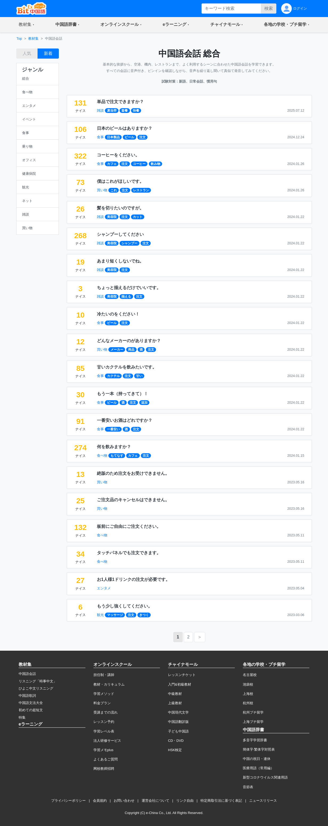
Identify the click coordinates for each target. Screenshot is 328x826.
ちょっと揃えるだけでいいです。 (129, 287)
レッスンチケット (182, 675)
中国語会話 (27, 674)
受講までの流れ (105, 712)
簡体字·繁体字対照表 (259, 749)
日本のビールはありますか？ (124, 128)
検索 (268, 8)
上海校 (248, 694)
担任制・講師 (103, 675)
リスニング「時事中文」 (38, 681)
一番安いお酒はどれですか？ (124, 420)
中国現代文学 (178, 712)
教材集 (33, 39)
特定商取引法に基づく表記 (221, 801)
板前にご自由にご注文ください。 (129, 526)
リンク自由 (185, 801)
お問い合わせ (124, 801)
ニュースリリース (263, 801)
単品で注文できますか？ (120, 101)
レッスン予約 (103, 722)
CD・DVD (176, 741)
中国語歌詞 (27, 696)
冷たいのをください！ (118, 314)
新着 (48, 53)
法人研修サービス (107, 741)
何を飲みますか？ (114, 446)
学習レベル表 (103, 731)
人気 (27, 53)
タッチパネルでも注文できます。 (129, 552)
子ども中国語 (178, 731)
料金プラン (102, 703)
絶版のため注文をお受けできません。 (133, 473)
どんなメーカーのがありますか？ (129, 340)
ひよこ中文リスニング (36, 688)
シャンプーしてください (120, 234)
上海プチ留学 (253, 722)
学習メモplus (103, 750)
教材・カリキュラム (109, 684)
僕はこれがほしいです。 (120, 181)
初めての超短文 (31, 710)
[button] (26, 25)
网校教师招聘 (103, 769)
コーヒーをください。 (118, 155)
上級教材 (175, 703)
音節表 (248, 787)
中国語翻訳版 (178, 722)
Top (19, 39)
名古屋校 (250, 675)
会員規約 (100, 801)
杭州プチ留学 (253, 712)
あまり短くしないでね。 (120, 261)
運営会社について (155, 801)
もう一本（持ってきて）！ (122, 393)
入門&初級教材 (179, 684)
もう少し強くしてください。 (124, 606)
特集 (22, 717)
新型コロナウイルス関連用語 (265, 777)
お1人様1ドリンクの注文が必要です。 (133, 579)
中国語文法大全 (31, 703)
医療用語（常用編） (258, 768)
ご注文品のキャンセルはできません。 (133, 499)
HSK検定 (175, 750)
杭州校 (248, 703)
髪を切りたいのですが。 (120, 208)
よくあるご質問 (105, 759)
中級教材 (175, 694)
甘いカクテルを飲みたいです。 (127, 367)
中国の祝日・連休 (256, 759)
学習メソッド (103, 694)
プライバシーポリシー (68, 801)
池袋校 (248, 684)
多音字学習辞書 (255, 740)
